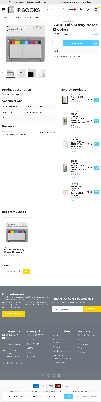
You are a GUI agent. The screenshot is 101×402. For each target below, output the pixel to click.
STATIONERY (33, 344)
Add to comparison (59, 56)
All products (83, 352)
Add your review (47, 132)
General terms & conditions (59, 341)
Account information (86, 335)
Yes (68, 396)
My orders (82, 339)
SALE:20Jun (32, 357)
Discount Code (58, 363)
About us (56, 335)
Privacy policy (58, 347)
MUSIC (30, 352)
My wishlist (83, 344)
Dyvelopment (85, 391)
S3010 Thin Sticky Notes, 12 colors (25, 17)
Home (4, 17)
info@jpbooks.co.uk (15, 363)
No (77, 396)
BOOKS (30, 339)
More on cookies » (90, 396)
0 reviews (78, 21)
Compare (11, 271)
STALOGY (56, 21)
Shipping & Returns (60, 351)
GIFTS (30, 348)
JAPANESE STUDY (35, 335)
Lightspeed (65, 391)
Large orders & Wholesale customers (62, 357)
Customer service (13, 314)
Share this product (78, 56)
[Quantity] (19, 271)
